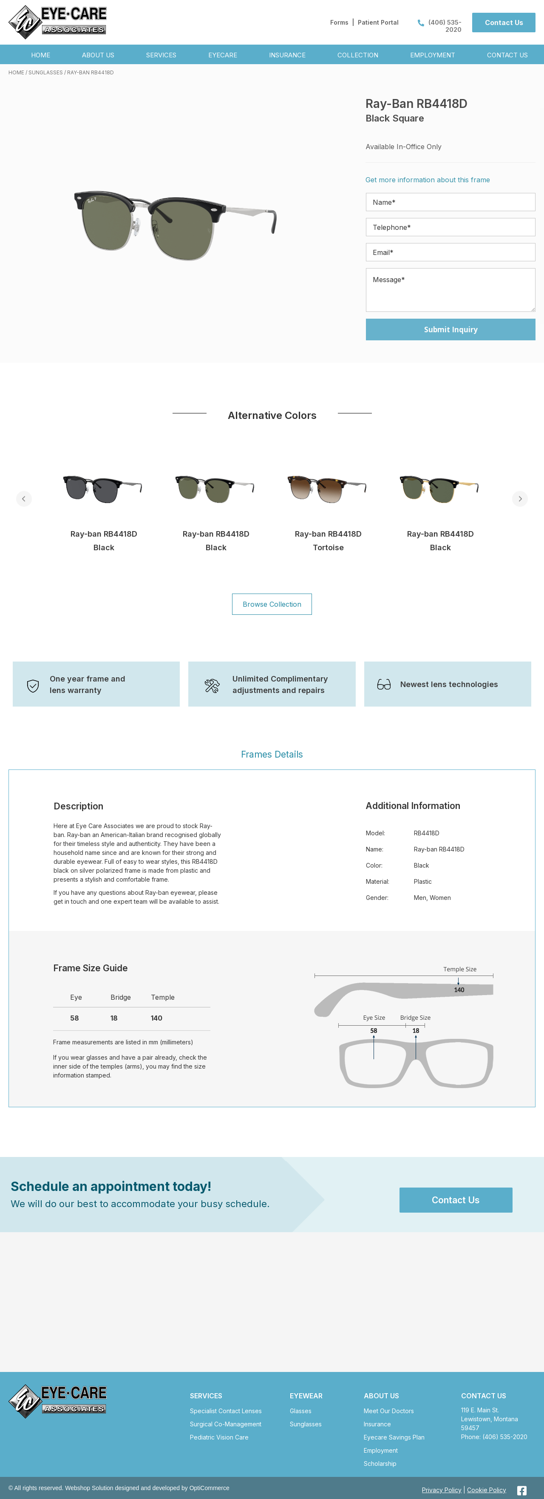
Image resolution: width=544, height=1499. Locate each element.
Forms (339, 22)
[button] (504, 22)
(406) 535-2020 (440, 26)
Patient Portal (378, 22)
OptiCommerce (210, 1488)
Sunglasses (45, 72)
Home (16, 72)
